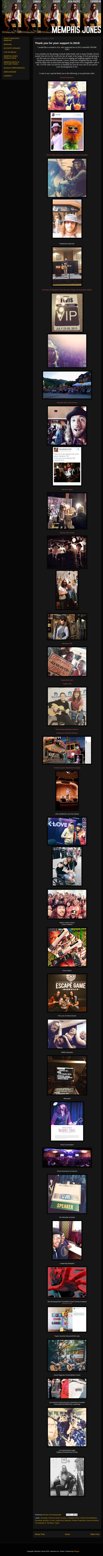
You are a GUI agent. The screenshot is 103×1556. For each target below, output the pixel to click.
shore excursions (93, 1520)
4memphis (44, 1518)
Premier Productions (79, 1520)
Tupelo (56, 1523)
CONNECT (8, 76)
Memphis (68, 1520)
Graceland (38, 1520)
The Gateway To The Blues (44, 1523)
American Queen (54, 1518)
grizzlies (46, 1520)
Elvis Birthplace (91, 1518)
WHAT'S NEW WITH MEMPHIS (11, 39)
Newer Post (40, 1534)
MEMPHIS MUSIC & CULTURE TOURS (11, 63)
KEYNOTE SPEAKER (12, 48)
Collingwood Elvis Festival (76, 1518)
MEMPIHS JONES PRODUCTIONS (11, 57)
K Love (51, 1520)
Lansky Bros (59, 1520)
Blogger (76, 1551)
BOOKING (8, 44)
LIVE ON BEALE (10, 52)
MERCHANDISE (10, 72)
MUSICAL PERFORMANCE (14, 68)
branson (64, 1518)
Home (67, 1534)
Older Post (94, 1534)
